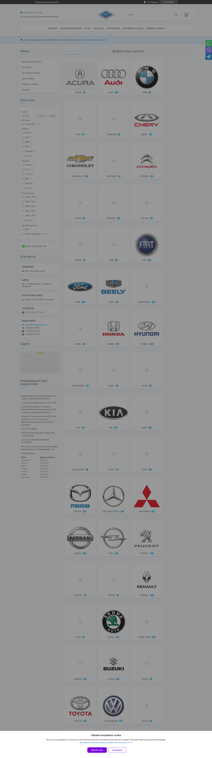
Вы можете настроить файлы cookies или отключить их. (105, 744)
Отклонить (119, 750)
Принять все (97, 750)
